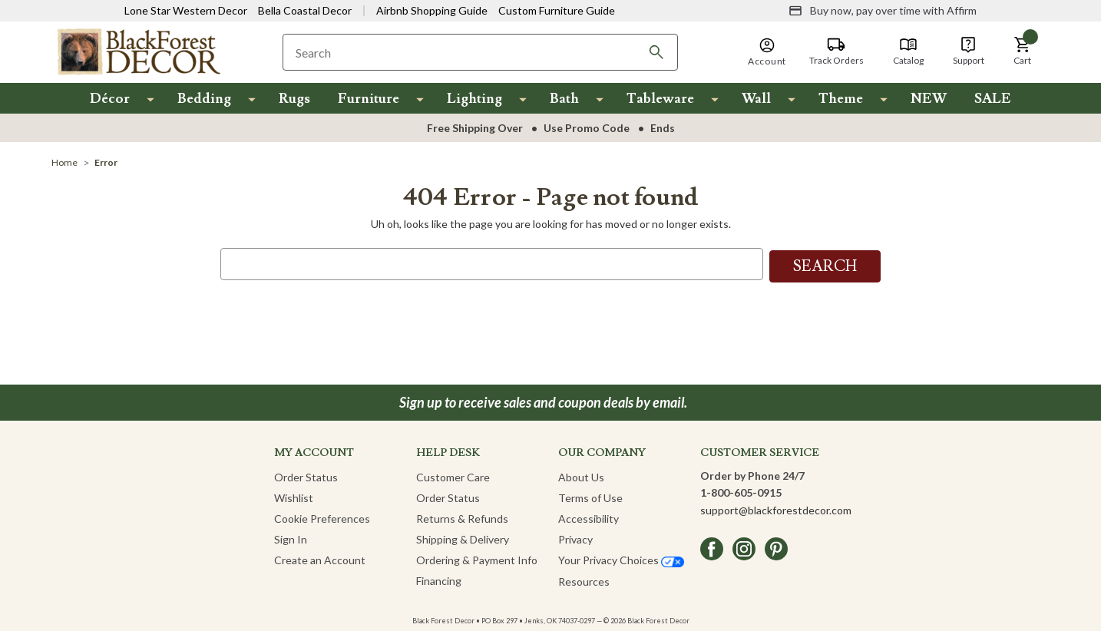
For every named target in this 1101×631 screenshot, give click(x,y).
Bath (564, 98)
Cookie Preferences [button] (322, 516)
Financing (438, 578)
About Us (581, 474)
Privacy (575, 536)
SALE (992, 98)
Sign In (290, 536)
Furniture (368, 98)
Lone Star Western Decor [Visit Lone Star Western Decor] (185, 10)
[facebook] (711, 546)
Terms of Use (590, 495)
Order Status (306, 474)
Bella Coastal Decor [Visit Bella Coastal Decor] (305, 10)
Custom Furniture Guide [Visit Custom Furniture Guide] (556, 10)
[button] (1022, 51)
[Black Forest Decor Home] (138, 51)
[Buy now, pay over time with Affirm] (883, 10)
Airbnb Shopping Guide (432, 10)
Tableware (660, 98)
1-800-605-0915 (741, 490)
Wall (756, 98)
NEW (929, 98)
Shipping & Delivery (462, 536)
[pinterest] (776, 546)
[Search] (656, 52)
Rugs (294, 98)
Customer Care (453, 474)
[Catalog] (908, 51)
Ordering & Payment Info (476, 557)
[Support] (968, 51)
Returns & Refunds (462, 516)
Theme (840, 98)
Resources (584, 579)
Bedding (204, 98)
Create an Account (319, 557)
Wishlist (293, 495)
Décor (110, 98)
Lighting (474, 98)
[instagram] (743, 546)
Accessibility (588, 516)
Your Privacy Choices (621, 557)
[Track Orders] (836, 51)
